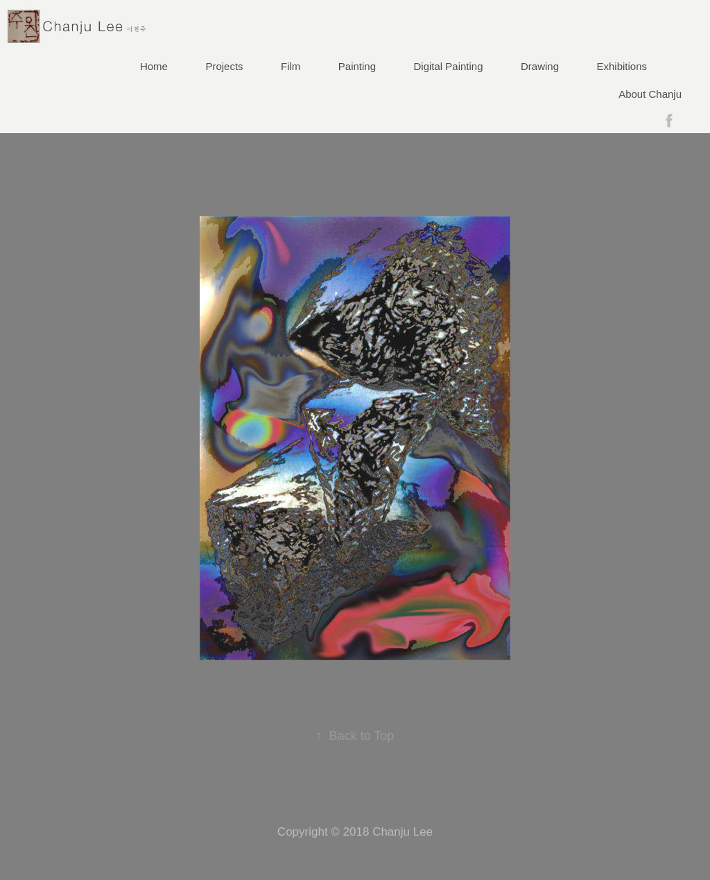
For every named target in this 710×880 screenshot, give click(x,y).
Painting (357, 66)
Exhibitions (622, 66)
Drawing (540, 66)
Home (154, 66)
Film (290, 66)
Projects (224, 66)
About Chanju (650, 94)
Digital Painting (448, 66)
